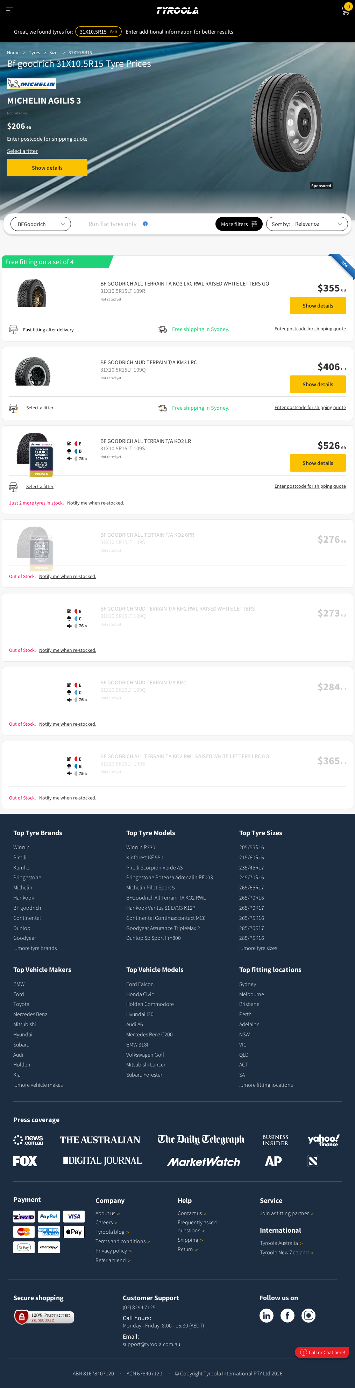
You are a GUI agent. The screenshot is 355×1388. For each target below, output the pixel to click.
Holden (21, 1064)
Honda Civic (140, 994)
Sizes (54, 52)
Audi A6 (134, 1024)
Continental (27, 917)
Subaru (21, 1044)
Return (185, 1249)
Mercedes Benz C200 (149, 1034)
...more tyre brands (35, 947)
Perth (245, 1013)
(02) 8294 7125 (139, 1307)
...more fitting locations (266, 1084)
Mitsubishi (24, 1024)
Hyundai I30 (140, 1013)
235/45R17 (251, 867)
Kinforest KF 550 (144, 857)
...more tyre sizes (258, 947)
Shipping (188, 1239)
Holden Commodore (150, 1003)
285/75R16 (251, 937)
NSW (244, 1034)
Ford (18, 994)
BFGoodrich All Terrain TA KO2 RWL (166, 897)
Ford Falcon (140, 983)
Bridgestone (27, 877)
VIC (243, 1044)
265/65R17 (251, 887)
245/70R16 (251, 877)
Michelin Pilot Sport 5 (150, 887)
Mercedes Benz (30, 1013)
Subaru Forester (144, 1074)
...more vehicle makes (38, 1084)
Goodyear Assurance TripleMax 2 (163, 927)
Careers (104, 1222)
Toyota (21, 1003)
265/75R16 (251, 917)
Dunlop (21, 927)
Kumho (21, 867)
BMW (18, 983)
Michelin (23, 887)
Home (13, 52)
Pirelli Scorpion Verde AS (154, 867)
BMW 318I (137, 1044)
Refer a (113, 1259)
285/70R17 (251, 927)
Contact (192, 1213)
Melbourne (251, 994)
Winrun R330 (140, 847)
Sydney (247, 983)
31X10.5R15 (80, 52)
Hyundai (23, 1034)
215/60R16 (251, 857)
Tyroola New (287, 1252)
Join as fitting (287, 1213)
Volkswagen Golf (145, 1054)
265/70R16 (251, 897)
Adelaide (249, 1024)
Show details (47, 167)
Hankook (23, 897)
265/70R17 (251, 907)
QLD (244, 1054)
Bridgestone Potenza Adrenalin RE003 (169, 877)
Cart (349, 6)
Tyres (34, 52)
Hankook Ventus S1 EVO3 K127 (161, 907)
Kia (17, 1074)
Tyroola (112, 1231)
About (107, 1213)
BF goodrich (27, 907)
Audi (18, 1054)
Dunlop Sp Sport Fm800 (153, 937)
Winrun (21, 847)
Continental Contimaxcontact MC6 (166, 917)
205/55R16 (251, 847)
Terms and (122, 1241)
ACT (243, 1064)
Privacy (113, 1250)
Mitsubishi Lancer (145, 1064)
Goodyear (24, 937)
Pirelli (20, 857)
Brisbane (249, 1003)
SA (242, 1074)
